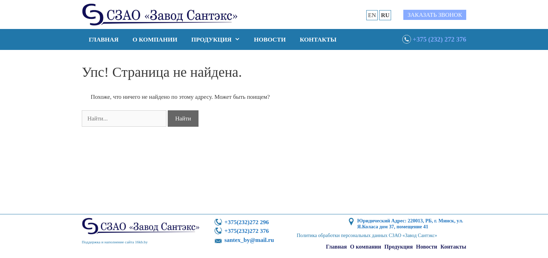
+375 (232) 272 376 (439, 39)
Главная (103, 39)
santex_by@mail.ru (249, 240)
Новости (270, 39)
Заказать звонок (435, 15)
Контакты (318, 39)
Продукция (219, 39)
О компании (154, 39)
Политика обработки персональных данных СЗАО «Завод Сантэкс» (367, 235)
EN (372, 15)
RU (385, 15)
